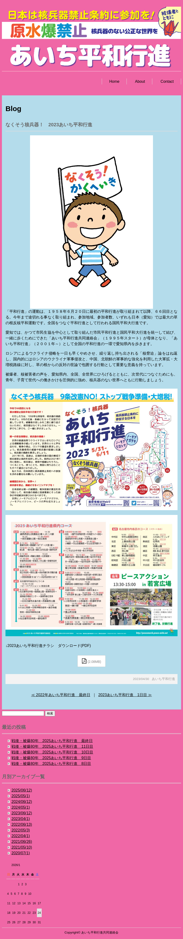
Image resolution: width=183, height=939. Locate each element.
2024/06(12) (21, 802)
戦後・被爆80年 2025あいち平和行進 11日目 (52, 746)
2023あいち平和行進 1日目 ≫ (125, 695)
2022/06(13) (21, 824)
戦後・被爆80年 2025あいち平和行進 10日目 (52, 752)
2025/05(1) (20, 796)
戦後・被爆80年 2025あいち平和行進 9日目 (51, 758)
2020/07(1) (20, 853)
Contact (167, 81)
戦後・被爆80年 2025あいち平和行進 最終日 (52, 741)
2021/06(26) (21, 842)
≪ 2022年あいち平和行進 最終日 (60, 695)
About (140, 81)
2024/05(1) (20, 807)
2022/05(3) (20, 830)
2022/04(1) (20, 836)
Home (114, 81)
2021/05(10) (21, 847)
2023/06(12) (21, 813)
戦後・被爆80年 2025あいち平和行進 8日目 (51, 764)
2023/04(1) (20, 819)
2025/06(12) (21, 790)
